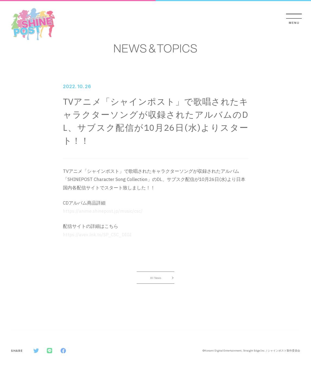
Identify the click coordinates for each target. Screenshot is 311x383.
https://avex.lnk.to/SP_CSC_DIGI (97, 235)
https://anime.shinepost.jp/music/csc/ (103, 211)
